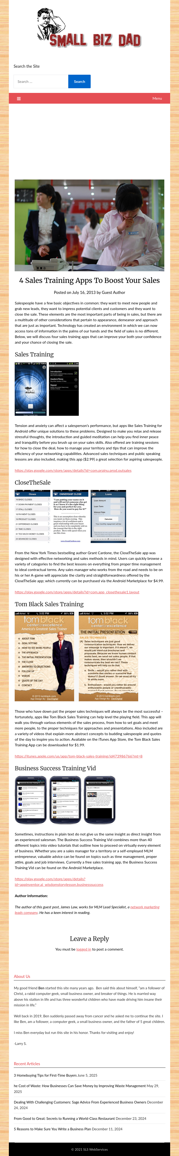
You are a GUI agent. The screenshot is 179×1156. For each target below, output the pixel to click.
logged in (83, 949)
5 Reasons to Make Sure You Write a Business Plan (52, 1129)
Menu (157, 98)
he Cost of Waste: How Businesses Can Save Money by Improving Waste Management (80, 1086)
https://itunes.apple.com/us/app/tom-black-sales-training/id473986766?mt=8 (78, 756)
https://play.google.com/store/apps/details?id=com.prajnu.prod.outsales (73, 470)
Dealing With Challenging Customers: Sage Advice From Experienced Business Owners (80, 1102)
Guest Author (113, 292)
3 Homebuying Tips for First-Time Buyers (45, 1075)
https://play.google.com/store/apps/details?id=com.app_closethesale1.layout (77, 592)
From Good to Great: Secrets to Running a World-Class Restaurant (64, 1118)
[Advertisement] (89, 138)
